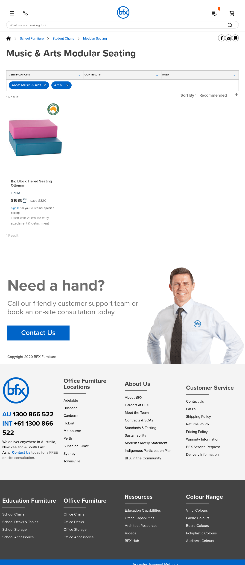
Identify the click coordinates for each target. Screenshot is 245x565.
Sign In (15, 208)
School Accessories (18, 537)
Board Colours (197, 525)
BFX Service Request (203, 447)
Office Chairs (74, 514)
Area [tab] (168, 74)
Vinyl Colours (197, 510)
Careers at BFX (137, 405)
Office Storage (75, 529)
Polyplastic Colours (201, 533)
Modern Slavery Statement (146, 443)
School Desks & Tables (20, 522)
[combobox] (122, 25)
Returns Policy (197, 424)
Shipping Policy (198, 416)
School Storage (14, 529)
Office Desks (74, 522)
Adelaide (71, 400)
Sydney (70, 453)
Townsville (72, 461)
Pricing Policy (197, 431)
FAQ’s (190, 409)
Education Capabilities (143, 510)
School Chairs (13, 514)
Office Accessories (78, 537)
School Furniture (32, 38)
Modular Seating (95, 38)
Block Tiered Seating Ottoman (31, 183)
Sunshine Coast (76, 446)
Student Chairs (63, 38)
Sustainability (135, 435)
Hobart (69, 423)
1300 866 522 (33, 414)
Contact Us (38, 333)
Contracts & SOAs (139, 420)
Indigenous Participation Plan (148, 450)
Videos (130, 533)
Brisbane (71, 408)
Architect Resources (141, 525)
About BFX (133, 397)
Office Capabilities (139, 518)
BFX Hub (132, 540)
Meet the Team (137, 412)
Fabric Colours (197, 518)
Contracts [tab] (93, 74)
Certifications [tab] (19, 74)
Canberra (71, 415)
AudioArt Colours (200, 540)
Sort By (187, 95)
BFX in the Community (143, 458)
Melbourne (72, 430)
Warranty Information (202, 439)
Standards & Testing (140, 427)
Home (8, 38)
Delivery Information (202, 454)
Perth (68, 438)
